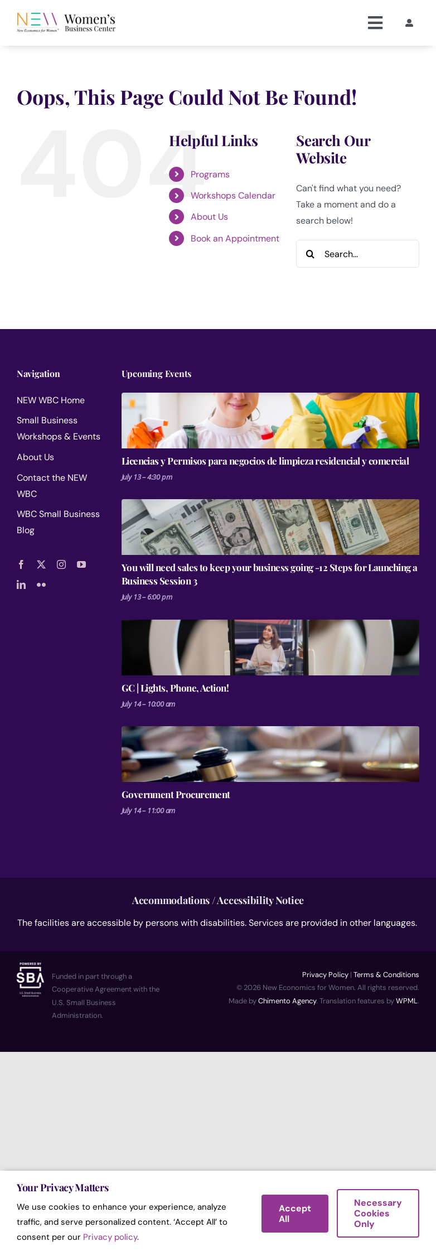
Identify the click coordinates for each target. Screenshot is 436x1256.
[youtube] (81, 564)
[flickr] (41, 584)
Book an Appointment (235, 238)
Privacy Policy (325, 974)
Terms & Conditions (386, 974)
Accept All (295, 1213)
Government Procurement (176, 794)
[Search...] (357, 254)
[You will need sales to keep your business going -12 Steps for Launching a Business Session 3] (270, 527)
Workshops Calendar (233, 195)
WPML (407, 1001)
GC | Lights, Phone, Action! (175, 688)
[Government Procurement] (270, 754)
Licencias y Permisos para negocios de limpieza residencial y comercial (265, 461)
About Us (209, 217)
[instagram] (61, 564)
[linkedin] (21, 584)
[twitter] (41, 564)
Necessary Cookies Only (378, 1213)
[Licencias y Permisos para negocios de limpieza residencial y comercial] (270, 420)
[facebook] (21, 564)
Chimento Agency (287, 1001)
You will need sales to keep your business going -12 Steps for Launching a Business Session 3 (270, 574)
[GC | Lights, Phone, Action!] (270, 647)
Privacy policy (110, 1237)
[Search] (310, 254)
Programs (210, 174)
